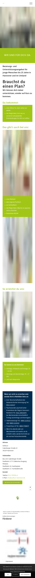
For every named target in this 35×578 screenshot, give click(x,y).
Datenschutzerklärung (19, 571)
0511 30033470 (21, 413)
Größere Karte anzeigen (9, 516)
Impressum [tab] (8, 561)
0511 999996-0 (13, 475)
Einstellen (15, 574)
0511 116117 (10, 405)
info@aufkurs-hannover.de (16, 478)
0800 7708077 (24, 426)
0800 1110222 (14, 423)
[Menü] (30, 3)
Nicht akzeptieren (25, 574)
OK (8, 574)
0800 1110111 (25, 421)
